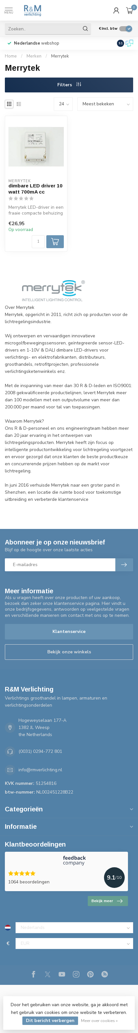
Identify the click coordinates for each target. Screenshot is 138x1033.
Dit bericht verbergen (50, 1020)
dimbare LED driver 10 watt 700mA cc (35, 188)
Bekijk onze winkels (69, 652)
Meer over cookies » (99, 1020)
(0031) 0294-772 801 (40, 751)
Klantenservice (69, 631)
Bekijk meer (106, 901)
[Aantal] (38, 241)
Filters (69, 85)
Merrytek (60, 56)
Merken (34, 56)
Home (11, 56)
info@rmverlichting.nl (40, 770)
